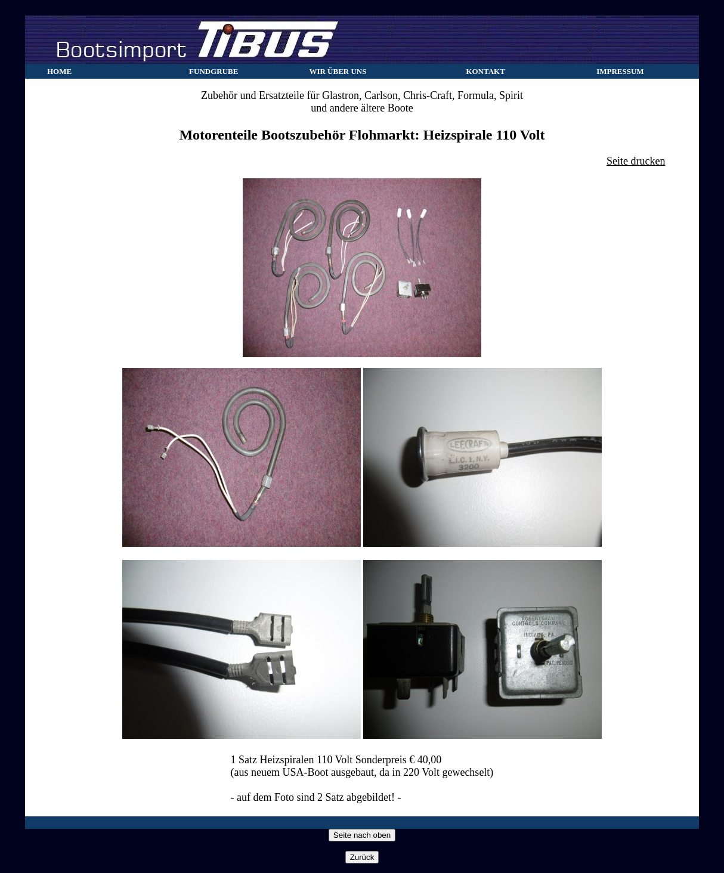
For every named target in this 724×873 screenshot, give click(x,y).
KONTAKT (485, 71)
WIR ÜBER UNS (337, 71)
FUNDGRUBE (213, 71)
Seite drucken (636, 161)
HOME (59, 71)
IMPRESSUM (619, 71)
